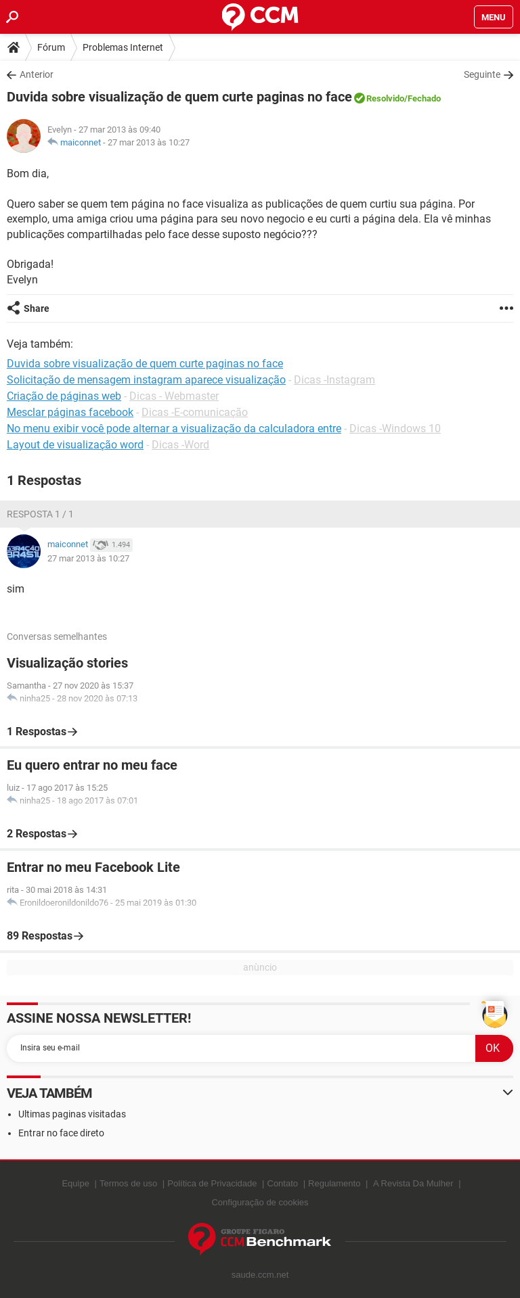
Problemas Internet (123, 47)
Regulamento (334, 1183)
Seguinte (482, 74)
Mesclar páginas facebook (70, 412)
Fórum (51, 47)
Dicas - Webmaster (174, 396)
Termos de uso (128, 1183)
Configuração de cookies (259, 1202)
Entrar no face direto (61, 1133)
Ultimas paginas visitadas (72, 1114)
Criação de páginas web (64, 396)
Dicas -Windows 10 (395, 428)
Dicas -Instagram (334, 379)
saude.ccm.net (260, 1275)
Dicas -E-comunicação (195, 412)
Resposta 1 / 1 (40, 514)
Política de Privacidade (212, 1183)
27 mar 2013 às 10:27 (149, 142)
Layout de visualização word (75, 444)
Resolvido (385, 98)
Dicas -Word (180, 444)
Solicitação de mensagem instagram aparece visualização (146, 379)
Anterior (36, 74)
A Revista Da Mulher (413, 1183)
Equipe (75, 1183)
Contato (283, 1183)
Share (36, 308)
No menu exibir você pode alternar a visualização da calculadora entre (174, 428)
